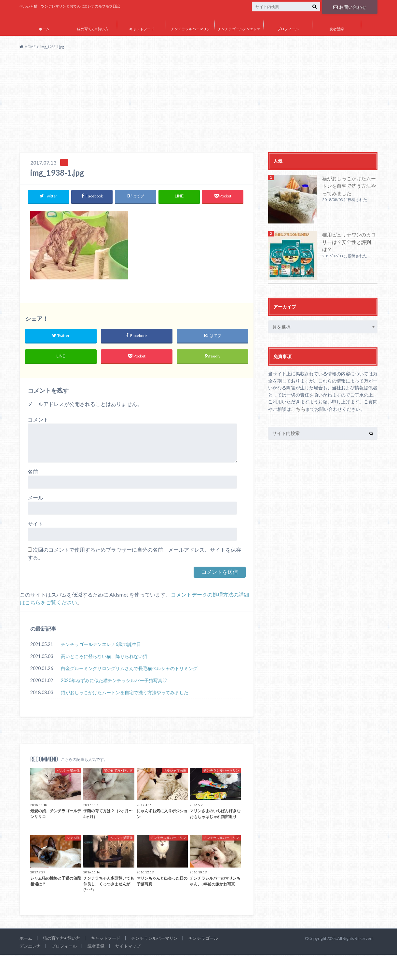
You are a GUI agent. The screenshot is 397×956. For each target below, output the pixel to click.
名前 (33, 473)
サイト (35, 525)
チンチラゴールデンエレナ (239, 29)
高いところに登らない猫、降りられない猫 (104, 657)
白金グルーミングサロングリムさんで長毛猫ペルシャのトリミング (129, 669)
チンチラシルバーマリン (190, 29)
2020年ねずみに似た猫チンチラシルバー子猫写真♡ (114, 681)
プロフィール (288, 29)
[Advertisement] (198, 103)
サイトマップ (44, 48)
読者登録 (337, 29)
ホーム (44, 29)
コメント (38, 421)
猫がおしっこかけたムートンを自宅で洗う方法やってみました (124, 693)
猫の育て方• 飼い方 (92, 29)
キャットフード (141, 29)
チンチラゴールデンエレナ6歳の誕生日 (101, 645)
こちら (298, 408)
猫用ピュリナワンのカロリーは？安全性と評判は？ (349, 238)
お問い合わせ (349, 6)
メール (35, 499)
